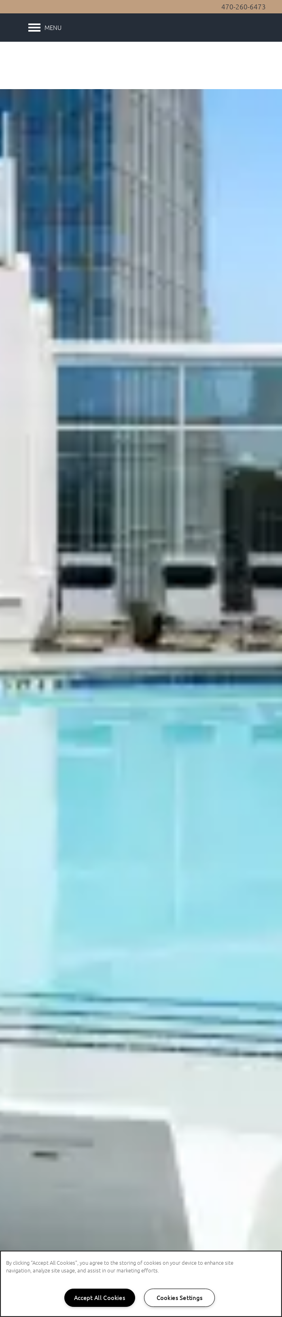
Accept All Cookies (99, 1298)
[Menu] (44, 27)
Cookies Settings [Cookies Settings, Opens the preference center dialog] (180, 1298)
